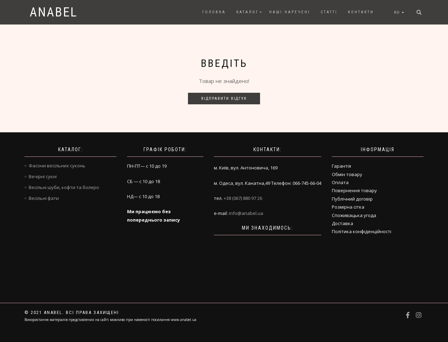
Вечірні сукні (43, 176)
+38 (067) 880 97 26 (243, 198)
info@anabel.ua (246, 213)
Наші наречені (289, 12)
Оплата (340, 182)
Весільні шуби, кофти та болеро (64, 187)
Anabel (54, 12)
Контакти (361, 12)
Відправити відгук (224, 98)
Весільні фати (44, 198)
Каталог (247, 12)
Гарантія (341, 166)
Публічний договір (352, 199)
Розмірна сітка (348, 207)
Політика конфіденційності (361, 231)
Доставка (342, 223)
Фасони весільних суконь (57, 165)
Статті (329, 12)
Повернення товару (354, 190)
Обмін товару (347, 174)
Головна (214, 12)
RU (397, 12)
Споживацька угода (354, 215)
